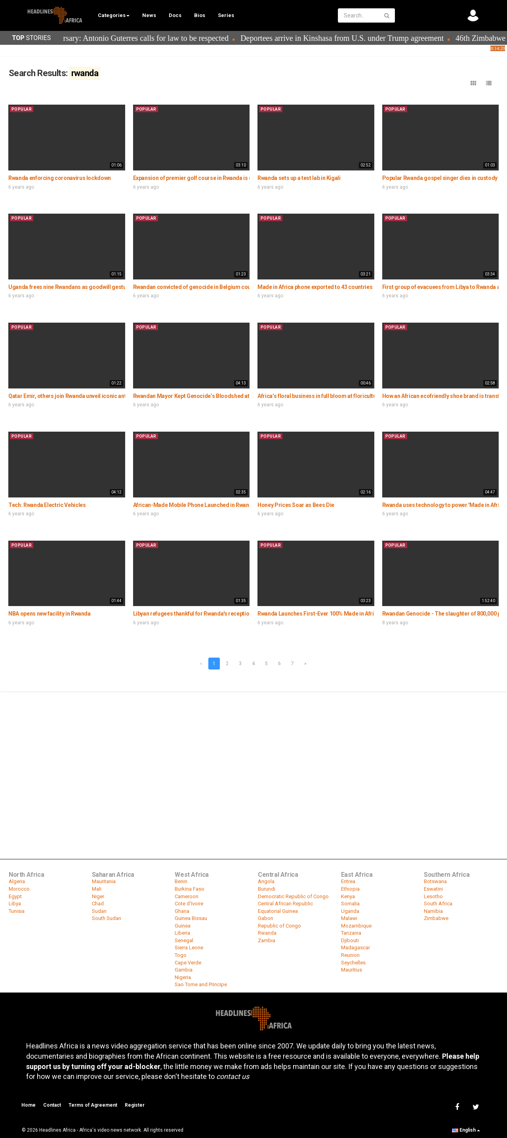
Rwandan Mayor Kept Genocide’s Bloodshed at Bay (196, 396)
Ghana (182, 911)
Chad (98, 904)
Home (28, 1105)
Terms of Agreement (93, 1105)
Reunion (350, 955)
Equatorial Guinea (278, 911)
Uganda (350, 911)
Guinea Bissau (191, 918)
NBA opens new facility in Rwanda (49, 613)
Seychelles (353, 963)
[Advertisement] (253, 751)
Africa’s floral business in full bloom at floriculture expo (326, 396)
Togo (181, 955)
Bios (199, 15)
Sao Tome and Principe (201, 984)
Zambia (266, 940)
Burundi (266, 889)
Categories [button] (114, 15)
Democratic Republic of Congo (293, 896)
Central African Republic (285, 904)
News (149, 15)
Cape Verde (188, 963)
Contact (52, 1105)
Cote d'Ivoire (189, 904)
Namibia (433, 911)
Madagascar (355, 948)
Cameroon (186, 896)
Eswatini (433, 889)
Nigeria (183, 977)
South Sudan (106, 918)
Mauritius (351, 970)
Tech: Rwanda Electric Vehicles (47, 505)
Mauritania (104, 881)
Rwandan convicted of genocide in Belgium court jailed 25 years (212, 287)
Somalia (350, 904)
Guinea (183, 926)
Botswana (435, 881)
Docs (175, 15)
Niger (98, 896)
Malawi (349, 918)
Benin (181, 881)
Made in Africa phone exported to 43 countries (314, 287)
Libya (15, 904)
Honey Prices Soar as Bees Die (295, 505)
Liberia (182, 933)
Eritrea (348, 881)
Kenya (348, 896)
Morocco (19, 889)
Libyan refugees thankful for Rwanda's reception (193, 613)
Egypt (15, 896)
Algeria (17, 881)
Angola (266, 881)
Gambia (184, 970)
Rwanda (267, 933)
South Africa (438, 904)
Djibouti (350, 940)
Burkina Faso (189, 889)
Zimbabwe (436, 918)
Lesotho (433, 896)
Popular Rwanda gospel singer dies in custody (440, 178)
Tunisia (17, 911)
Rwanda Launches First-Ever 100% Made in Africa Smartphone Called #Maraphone (360, 613)
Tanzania (351, 933)
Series (226, 15)
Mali (96, 889)
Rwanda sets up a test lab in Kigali (299, 178)
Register (135, 1105)
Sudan (99, 911)
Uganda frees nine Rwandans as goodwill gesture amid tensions (88, 287)
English (466, 1130)
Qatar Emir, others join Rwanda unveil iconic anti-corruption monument (96, 396)
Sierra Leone (189, 948)
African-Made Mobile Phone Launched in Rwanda (194, 505)
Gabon (265, 918)
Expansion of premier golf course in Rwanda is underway (203, 178)
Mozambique (356, 926)
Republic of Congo (279, 926)
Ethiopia (350, 889)
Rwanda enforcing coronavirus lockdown (59, 178)
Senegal (184, 940)
